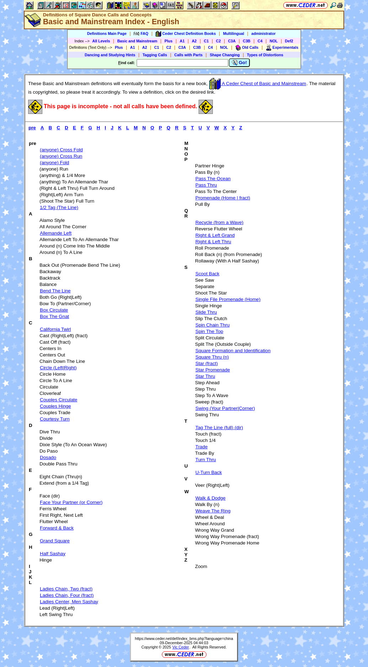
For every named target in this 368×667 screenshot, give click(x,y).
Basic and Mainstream (137, 41)
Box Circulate (54, 310)
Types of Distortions (265, 55)
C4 (260, 41)
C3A (232, 41)
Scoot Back (207, 273)
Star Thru (205, 376)
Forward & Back (57, 528)
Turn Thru (205, 459)
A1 (182, 41)
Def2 (289, 41)
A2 (194, 41)
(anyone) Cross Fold (61, 149)
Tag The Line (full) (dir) (219, 427)
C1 (206, 41)
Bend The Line (55, 290)
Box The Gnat (54, 316)
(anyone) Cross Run (61, 156)
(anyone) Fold (54, 162)
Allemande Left (56, 233)
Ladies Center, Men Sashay (69, 601)
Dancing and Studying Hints (110, 55)
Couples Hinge (55, 406)
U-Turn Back (208, 472)
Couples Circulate (58, 399)
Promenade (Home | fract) (222, 197)
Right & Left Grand (215, 235)
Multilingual (233, 33)
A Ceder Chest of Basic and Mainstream (257, 83)
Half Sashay (52, 553)
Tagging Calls (154, 55)
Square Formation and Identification (232, 350)
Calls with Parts (188, 55)
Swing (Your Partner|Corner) (225, 408)
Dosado (48, 457)
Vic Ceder (180, 647)
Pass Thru (206, 185)
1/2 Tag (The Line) (59, 207)
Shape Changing (225, 55)
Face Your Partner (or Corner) (71, 502)
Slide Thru (206, 312)
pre (32, 127)
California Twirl (55, 329)
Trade (201, 446)
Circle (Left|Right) (58, 367)
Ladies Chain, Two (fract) (66, 589)
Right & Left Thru (213, 241)
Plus (168, 41)
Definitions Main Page (107, 33)
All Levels (101, 41)
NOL (274, 41)
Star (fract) (206, 363)
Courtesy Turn (55, 419)
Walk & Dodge (210, 498)
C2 (218, 41)
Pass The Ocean (213, 178)
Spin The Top (209, 331)
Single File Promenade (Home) (228, 299)
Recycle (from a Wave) (219, 222)
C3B (246, 41)
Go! (239, 63)
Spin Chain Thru (212, 325)
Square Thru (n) (212, 357)
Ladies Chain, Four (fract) (67, 595)
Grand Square (55, 540)
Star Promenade (212, 369)
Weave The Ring (213, 511)
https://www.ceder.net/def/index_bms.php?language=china (184, 638)
